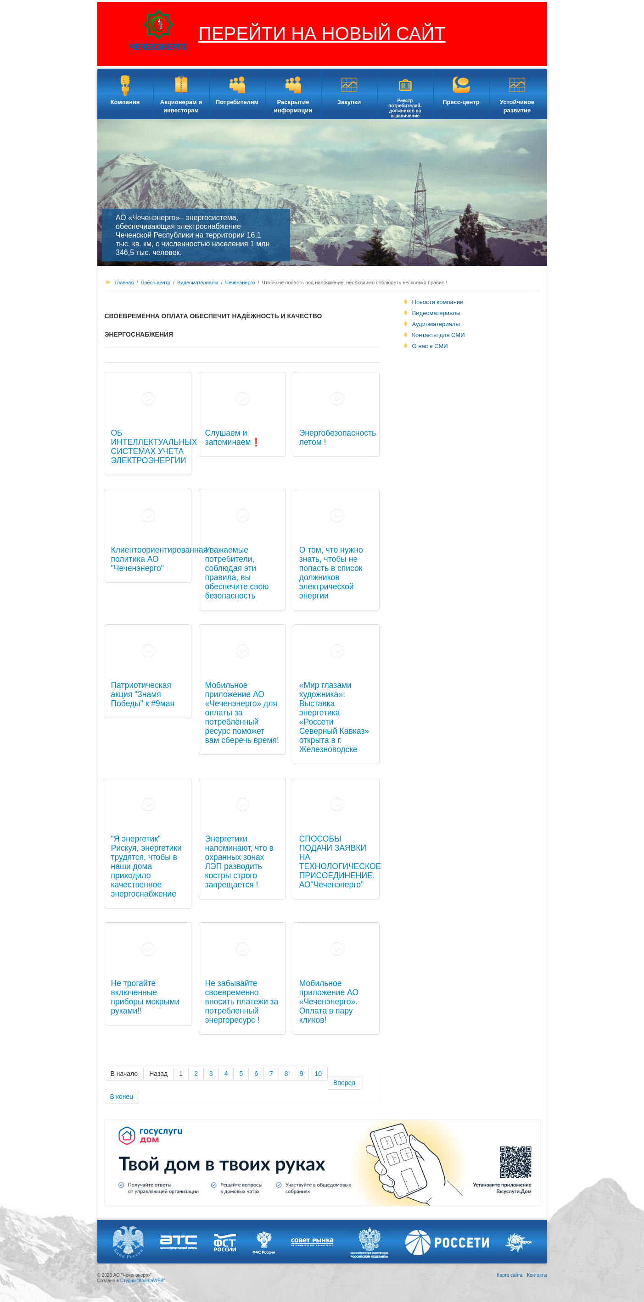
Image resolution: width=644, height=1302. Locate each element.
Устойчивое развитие (517, 106)
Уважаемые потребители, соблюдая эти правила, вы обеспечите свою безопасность (237, 572)
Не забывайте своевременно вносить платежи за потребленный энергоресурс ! (242, 1002)
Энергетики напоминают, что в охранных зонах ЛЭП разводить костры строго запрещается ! (239, 861)
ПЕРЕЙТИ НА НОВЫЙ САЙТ (321, 33)
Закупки (349, 102)
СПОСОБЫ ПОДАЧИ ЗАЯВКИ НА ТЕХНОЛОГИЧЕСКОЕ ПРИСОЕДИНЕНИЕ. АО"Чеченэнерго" (340, 861)
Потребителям (237, 102)
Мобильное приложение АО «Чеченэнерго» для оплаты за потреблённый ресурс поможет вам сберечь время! (242, 713)
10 (318, 1073)
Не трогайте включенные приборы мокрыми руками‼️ (145, 997)
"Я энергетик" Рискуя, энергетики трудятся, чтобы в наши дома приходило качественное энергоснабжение (146, 866)
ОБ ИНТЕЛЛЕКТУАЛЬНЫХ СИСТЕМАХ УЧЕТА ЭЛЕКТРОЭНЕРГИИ (154, 446)
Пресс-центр (461, 102)
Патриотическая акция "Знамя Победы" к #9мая (143, 694)
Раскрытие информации (293, 106)
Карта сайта (510, 1275)
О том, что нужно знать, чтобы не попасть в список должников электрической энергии (331, 572)
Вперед (344, 1082)
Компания (125, 102)
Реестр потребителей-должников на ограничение (404, 108)
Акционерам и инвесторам (181, 106)
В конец (122, 1096)
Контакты (537, 1275)
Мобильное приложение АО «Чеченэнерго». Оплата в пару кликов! (328, 1002)
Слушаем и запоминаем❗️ (233, 437)
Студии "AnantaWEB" (142, 1280)
